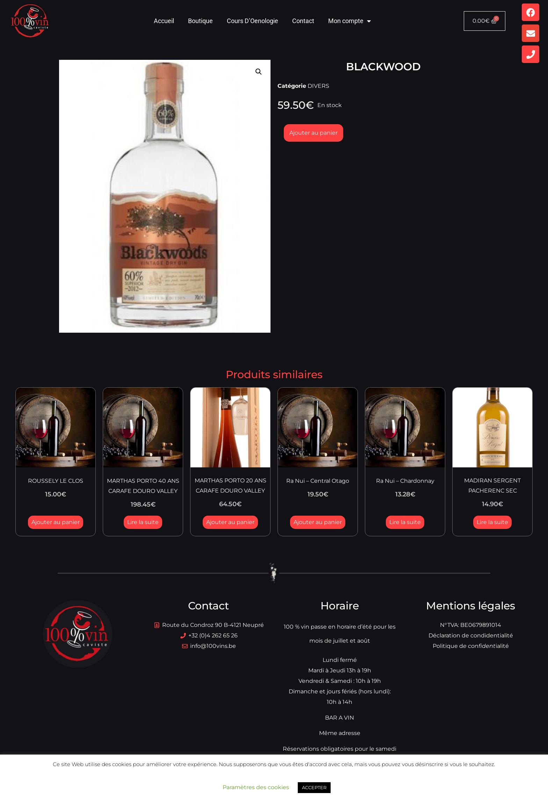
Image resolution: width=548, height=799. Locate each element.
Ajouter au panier (313, 132)
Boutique (200, 20)
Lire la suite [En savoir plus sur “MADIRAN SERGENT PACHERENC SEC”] (492, 522)
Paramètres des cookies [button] (256, 787)
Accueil (164, 20)
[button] (258, 71)
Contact (303, 20)
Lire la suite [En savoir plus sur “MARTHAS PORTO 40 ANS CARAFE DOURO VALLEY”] (143, 522)
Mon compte (349, 21)
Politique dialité (471, 646)
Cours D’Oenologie (252, 20)
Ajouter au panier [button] (55, 522)
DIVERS (318, 86)
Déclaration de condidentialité (470, 635)
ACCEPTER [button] (314, 787)
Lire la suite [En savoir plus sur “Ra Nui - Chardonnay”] (405, 522)
